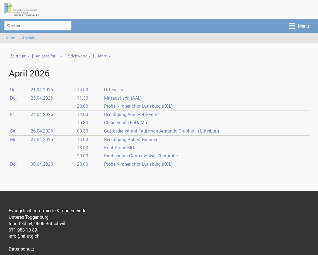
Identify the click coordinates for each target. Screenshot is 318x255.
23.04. (42, 98)
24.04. (42, 114)
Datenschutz (21, 249)
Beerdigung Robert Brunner (130, 139)
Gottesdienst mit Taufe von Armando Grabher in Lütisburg (161, 131)
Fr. (12, 114)
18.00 (82, 148)
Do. (13, 98)
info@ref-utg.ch (24, 236)
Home (9, 37)
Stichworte (77, 56)
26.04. (42, 131)
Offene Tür (114, 89)
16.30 (82, 122)
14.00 (82, 89)
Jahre (102, 56)
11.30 (82, 98)
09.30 (82, 131)
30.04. (42, 164)
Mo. (14, 139)
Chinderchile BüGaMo (125, 122)
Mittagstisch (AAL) (123, 98)
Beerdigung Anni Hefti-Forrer (132, 114)
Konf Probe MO (119, 148)
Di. (12, 89)
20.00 (82, 106)
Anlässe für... (47, 56)
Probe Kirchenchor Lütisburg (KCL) (138, 106)
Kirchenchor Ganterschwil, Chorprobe (141, 156)
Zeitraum (18, 56)
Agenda (28, 37)
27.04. (42, 139)
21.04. (42, 89)
